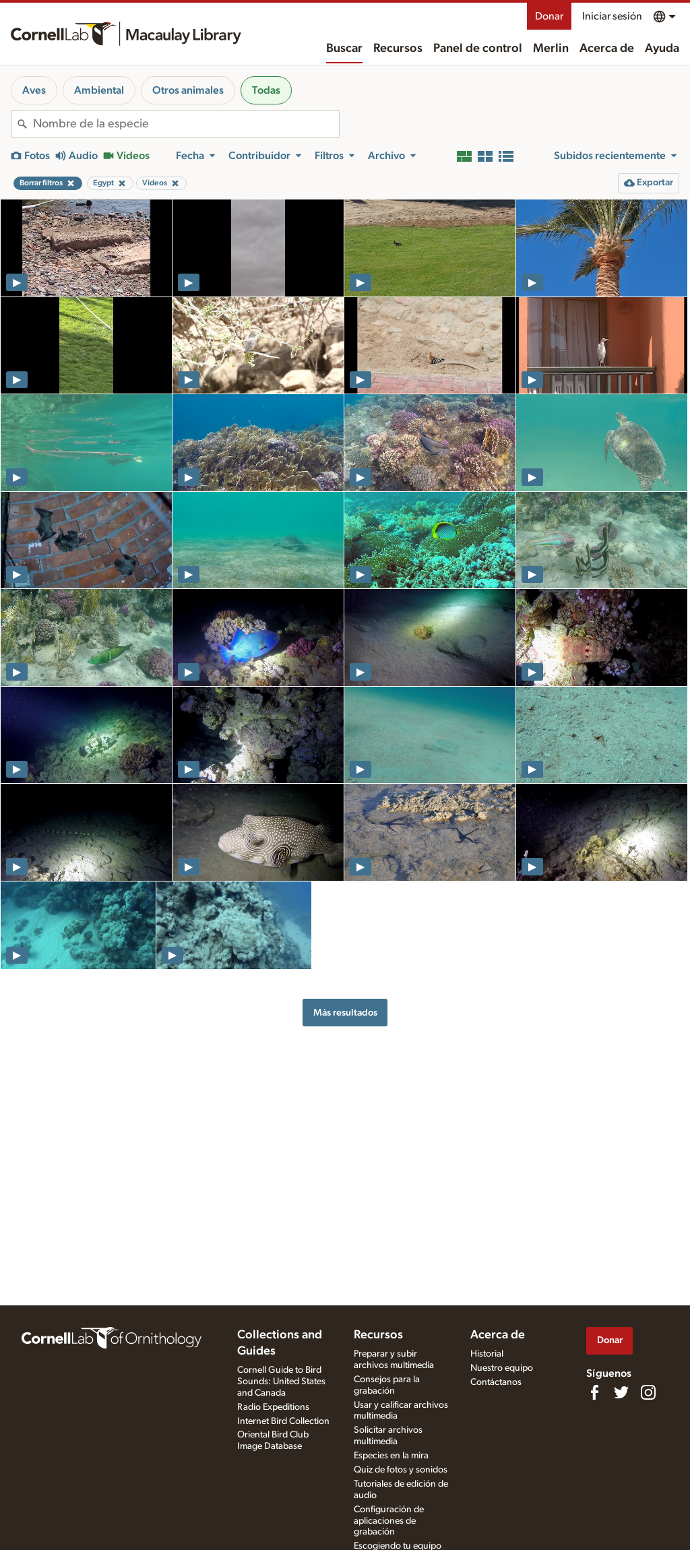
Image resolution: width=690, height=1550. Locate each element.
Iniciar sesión (612, 16)
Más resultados (345, 1013)
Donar (549, 16)
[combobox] (186, 124)
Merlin (551, 48)
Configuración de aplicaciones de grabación (389, 1521)
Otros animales (188, 90)
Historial (486, 1354)
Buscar (344, 48)
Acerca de (606, 48)
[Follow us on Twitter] (621, 1392)
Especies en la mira (391, 1455)
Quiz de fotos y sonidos (400, 1470)
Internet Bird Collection (283, 1421)
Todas (266, 90)
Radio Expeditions (273, 1407)
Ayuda (662, 48)
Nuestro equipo (501, 1368)
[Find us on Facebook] (594, 1392)
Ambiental (99, 90)
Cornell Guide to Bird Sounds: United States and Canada (281, 1381)
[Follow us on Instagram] (648, 1392)
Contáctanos (496, 1382)
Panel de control (477, 48)
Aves (34, 90)
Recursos (397, 48)
